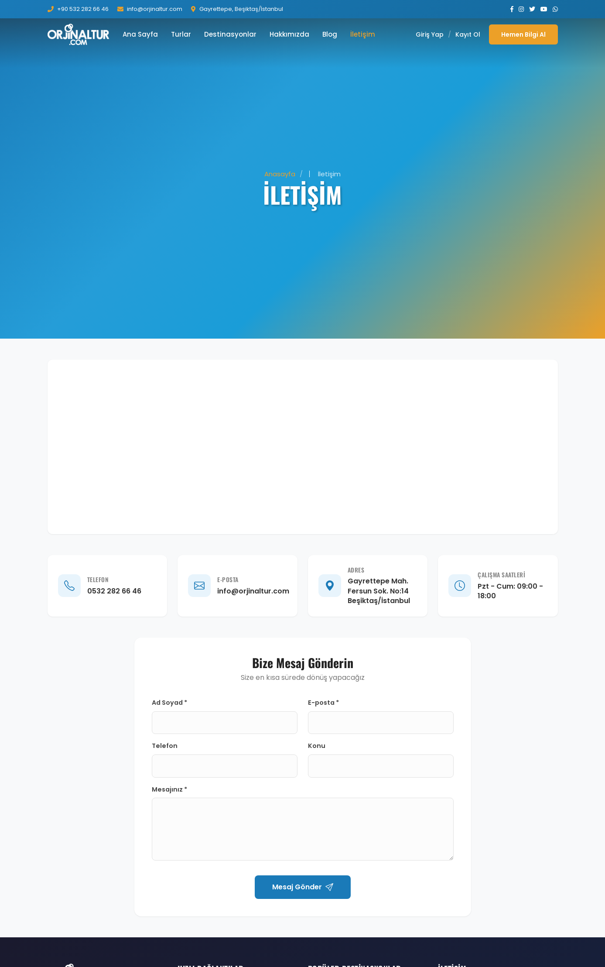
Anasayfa (279, 173)
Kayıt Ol (467, 34)
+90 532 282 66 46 (83, 9)
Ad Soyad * (169, 702)
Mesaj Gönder (302, 887)
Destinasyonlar (230, 34)
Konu (316, 745)
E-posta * (323, 702)
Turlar (181, 34)
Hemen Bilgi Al (523, 34)
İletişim (362, 34)
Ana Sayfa (140, 34)
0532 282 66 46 (114, 591)
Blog (329, 34)
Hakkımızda (289, 34)
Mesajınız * (169, 789)
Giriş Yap (430, 34)
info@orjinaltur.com (154, 9)
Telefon (165, 745)
